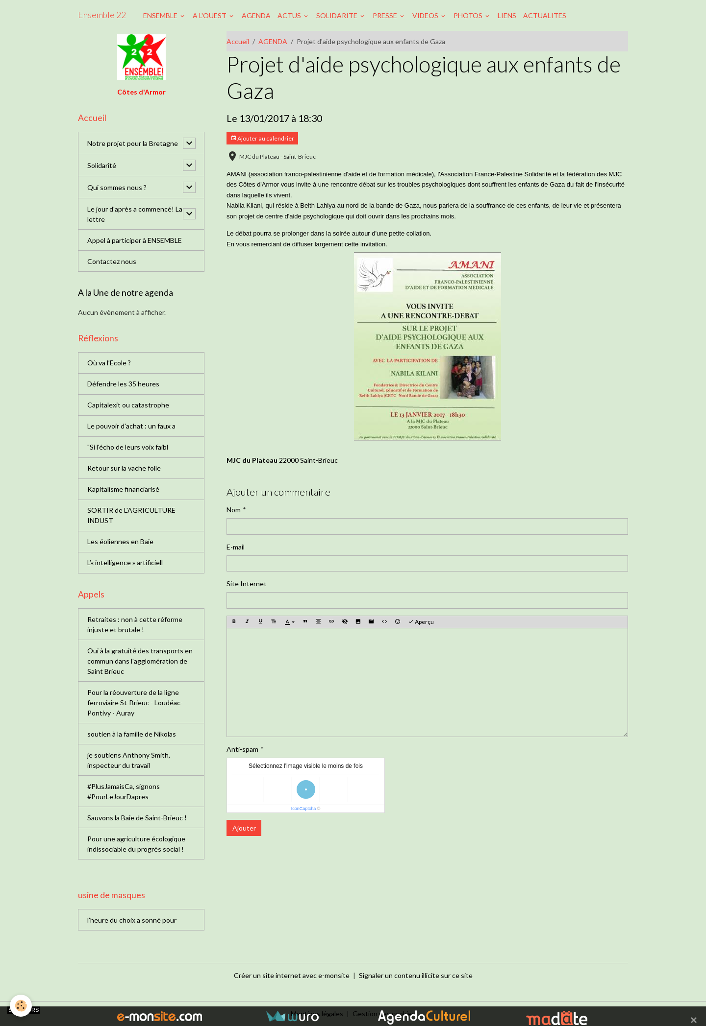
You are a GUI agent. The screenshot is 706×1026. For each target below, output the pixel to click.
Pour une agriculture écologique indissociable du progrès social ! (136, 844)
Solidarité (101, 165)
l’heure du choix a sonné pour (131, 920)
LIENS (507, 15)
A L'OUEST (210, 15)
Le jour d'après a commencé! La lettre (134, 214)
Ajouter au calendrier (262, 138)
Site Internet (247, 583)
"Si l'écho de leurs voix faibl (127, 447)
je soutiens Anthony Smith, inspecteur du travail (128, 760)
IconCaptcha (303, 808)
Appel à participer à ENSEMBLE (134, 240)
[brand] (102, 15)
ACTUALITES (544, 15)
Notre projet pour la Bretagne (132, 143)
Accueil (238, 41)
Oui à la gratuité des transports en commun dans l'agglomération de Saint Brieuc (140, 660)
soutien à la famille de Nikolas (131, 734)
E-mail (236, 547)
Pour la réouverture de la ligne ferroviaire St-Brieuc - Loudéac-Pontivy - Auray (135, 702)
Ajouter (244, 828)
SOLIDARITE (337, 15)
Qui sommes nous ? (117, 187)
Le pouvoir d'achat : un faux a (131, 426)
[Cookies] (21, 1006)
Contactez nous (111, 261)
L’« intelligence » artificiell (125, 562)
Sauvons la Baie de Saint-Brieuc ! (137, 817)
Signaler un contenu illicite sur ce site (416, 975)
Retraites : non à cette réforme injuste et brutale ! (134, 624)
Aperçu (421, 621)
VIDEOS (426, 15)
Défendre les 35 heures (123, 384)
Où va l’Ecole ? (109, 362)
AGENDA (256, 15)
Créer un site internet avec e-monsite (292, 975)
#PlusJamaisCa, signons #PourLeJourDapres (123, 791)
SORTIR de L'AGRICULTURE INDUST (131, 515)
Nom (234, 509)
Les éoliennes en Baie (120, 541)
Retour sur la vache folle (124, 468)
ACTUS (290, 15)
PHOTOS (469, 15)
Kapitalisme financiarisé (123, 489)
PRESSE (386, 15)
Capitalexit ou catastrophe (128, 405)
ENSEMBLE (161, 15)
